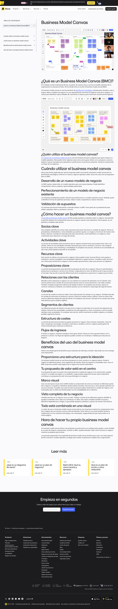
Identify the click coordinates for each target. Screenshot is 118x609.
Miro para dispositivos (11, 549)
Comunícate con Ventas (95, 9)
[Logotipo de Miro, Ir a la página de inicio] (5, 9)
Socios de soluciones (65, 556)
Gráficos (44, 547)
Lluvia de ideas (46, 543)
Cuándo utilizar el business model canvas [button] (19, 36)
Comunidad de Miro (65, 552)
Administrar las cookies (53, 604)
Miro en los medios (83, 545)
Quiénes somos (82, 540)
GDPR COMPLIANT (69, 585)
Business (98, 543)
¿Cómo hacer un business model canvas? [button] (19, 41)
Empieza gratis (111, 9)
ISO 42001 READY (37, 585)
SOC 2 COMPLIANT (58, 585)
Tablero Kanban (46, 572)
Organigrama (45, 565)
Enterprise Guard (9, 551)
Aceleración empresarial (29, 545)
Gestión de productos (47, 568)
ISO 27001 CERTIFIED (47, 585)
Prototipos (44, 559)
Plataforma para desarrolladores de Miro (11, 546)
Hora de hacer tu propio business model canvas (18, 50)
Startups (98, 552)
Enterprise (99, 545)
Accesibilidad (8, 553)
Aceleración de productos (30, 543)
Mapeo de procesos (47, 574)
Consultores (99, 547)
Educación (99, 549)
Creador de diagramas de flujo (50, 556)
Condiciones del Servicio (22, 604)
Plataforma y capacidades (30, 547)
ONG (97, 554)
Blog (61, 547)
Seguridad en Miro (65, 559)
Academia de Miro (65, 543)
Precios (46, 9)
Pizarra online (45, 563)
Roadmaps (44, 570)
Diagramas (44, 545)
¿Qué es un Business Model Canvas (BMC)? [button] (19, 26)
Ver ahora (91, 3)
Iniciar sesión (82, 9)
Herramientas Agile (47, 540)
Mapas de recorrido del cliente (50, 554)
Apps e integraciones (10, 540)
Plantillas (7, 543)
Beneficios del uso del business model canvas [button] (19, 45)
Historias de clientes (65, 540)
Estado (62, 549)
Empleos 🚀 (81, 543)
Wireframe (44, 561)
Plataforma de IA (28, 540)
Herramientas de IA (47, 577)
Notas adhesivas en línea (48, 552)
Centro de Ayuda (64, 545)
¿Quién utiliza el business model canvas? (16, 30)
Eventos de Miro (64, 554)
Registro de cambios (10, 556)
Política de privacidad (38, 604)
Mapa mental (45, 549)
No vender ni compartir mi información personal (75, 604)
